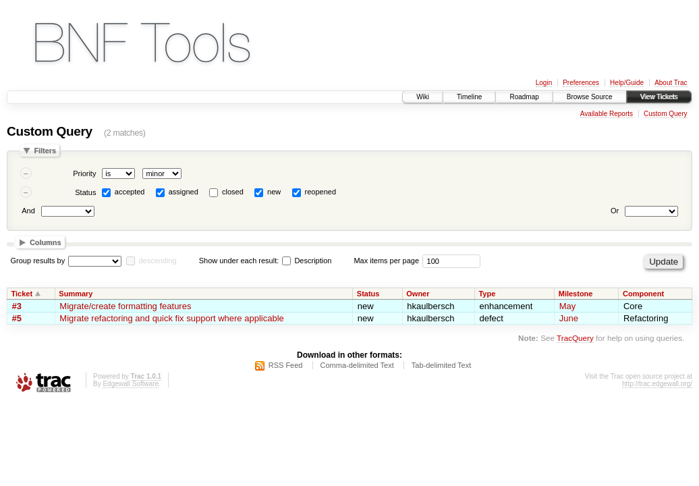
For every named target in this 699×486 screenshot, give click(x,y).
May (567, 306)
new (274, 192)
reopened (321, 192)
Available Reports (606, 113)
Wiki (422, 97)
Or (615, 211)
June (568, 318)
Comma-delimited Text (357, 365)
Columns (45, 242)
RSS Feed (286, 365)
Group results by (38, 260)
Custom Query (665, 113)
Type (486, 294)
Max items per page (386, 260)
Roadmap (523, 97)
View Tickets (658, 97)
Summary (75, 294)
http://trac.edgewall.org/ (657, 383)
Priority (84, 173)
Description (306, 260)
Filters (45, 150)
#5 (17, 318)
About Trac (670, 82)
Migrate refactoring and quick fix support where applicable (171, 318)
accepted (130, 192)
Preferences (581, 82)
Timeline (469, 97)
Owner (417, 294)
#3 (17, 306)
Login (544, 82)
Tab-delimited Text (441, 365)
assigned (183, 192)
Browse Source (590, 97)
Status (85, 192)
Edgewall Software (131, 383)
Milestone (576, 294)
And (28, 211)
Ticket (22, 294)
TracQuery (575, 337)
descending (157, 260)
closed (233, 192)
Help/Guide (627, 82)
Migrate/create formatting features (125, 306)
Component (643, 294)
